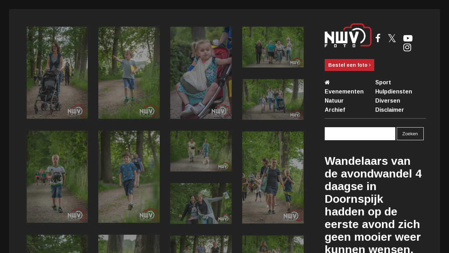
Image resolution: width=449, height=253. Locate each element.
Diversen (387, 101)
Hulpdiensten (393, 92)
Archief (335, 110)
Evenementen (344, 92)
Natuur (334, 101)
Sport (383, 82)
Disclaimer (389, 110)
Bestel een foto (349, 65)
